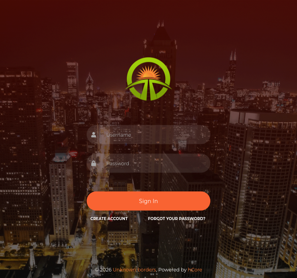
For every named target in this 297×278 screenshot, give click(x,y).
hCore (195, 270)
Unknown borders (134, 270)
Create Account (109, 218)
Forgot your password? (176, 218)
